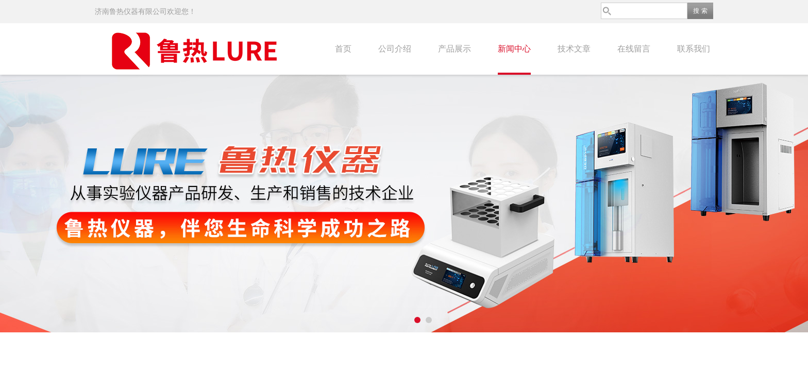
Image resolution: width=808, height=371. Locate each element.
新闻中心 (514, 48)
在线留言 (633, 48)
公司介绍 (394, 48)
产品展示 (454, 48)
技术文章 (574, 48)
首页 (343, 48)
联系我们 (693, 48)
